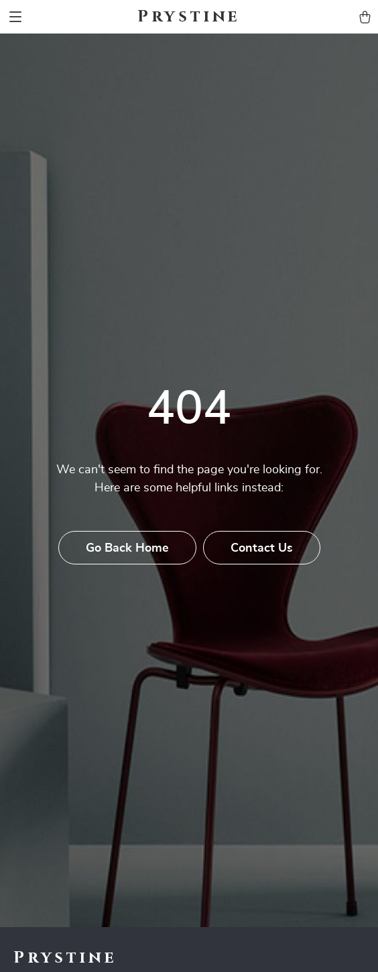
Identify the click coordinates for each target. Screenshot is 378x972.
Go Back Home (127, 548)
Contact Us (262, 548)
